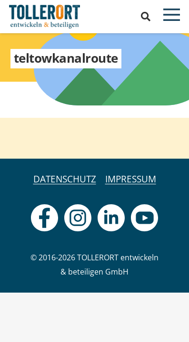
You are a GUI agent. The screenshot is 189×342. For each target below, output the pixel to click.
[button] (145, 16)
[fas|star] (44, 217)
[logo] (44, 16)
